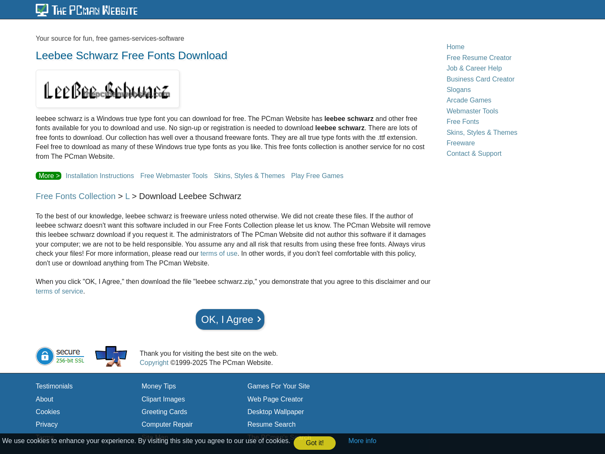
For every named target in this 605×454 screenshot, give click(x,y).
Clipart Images (163, 399)
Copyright (153, 362)
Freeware (461, 143)
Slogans (459, 89)
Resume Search (271, 424)
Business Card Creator (481, 79)
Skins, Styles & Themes (249, 175)
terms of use (218, 253)
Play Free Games (317, 175)
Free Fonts (463, 121)
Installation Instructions (100, 175)
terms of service (59, 291)
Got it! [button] (315, 442)
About (44, 399)
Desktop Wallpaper (275, 411)
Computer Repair (167, 424)
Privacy (47, 424)
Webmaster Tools (472, 111)
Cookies (48, 411)
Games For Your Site (278, 386)
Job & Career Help (474, 68)
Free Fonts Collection (76, 196)
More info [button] (362, 440)
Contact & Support (474, 153)
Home (456, 46)
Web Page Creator (275, 399)
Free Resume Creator (479, 57)
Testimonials (54, 386)
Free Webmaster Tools (174, 175)
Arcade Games (469, 100)
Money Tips (159, 386)
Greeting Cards (164, 411)
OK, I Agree (227, 319)
